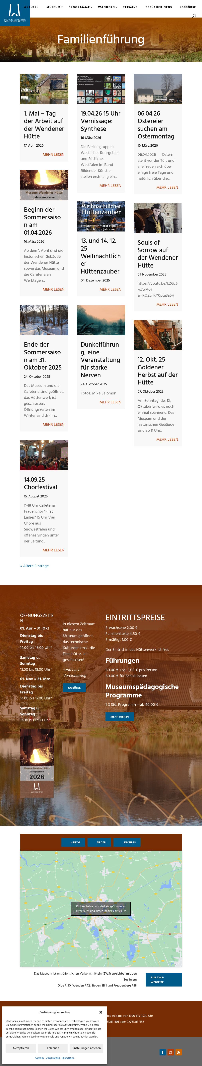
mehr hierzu (119, 717)
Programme (79, 7)
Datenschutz (53, 1058)
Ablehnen (52, 1048)
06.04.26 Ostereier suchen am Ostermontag (156, 125)
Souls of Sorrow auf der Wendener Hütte (158, 254)
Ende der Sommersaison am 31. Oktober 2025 (43, 356)
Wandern (106, 7)
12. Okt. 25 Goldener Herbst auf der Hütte (158, 371)
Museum (53, 7)
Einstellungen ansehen (86, 1048)
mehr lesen (53, 155)
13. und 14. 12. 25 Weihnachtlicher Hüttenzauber (101, 256)
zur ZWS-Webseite (157, 980)
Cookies (39, 1058)
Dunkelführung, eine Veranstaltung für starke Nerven (100, 360)
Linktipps (129, 842)
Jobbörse (188, 7)
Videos (75, 842)
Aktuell (31, 7)
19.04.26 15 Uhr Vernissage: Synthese (100, 121)
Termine (130, 7)
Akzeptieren (21, 1048)
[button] (101, 1012)
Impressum (68, 1058)
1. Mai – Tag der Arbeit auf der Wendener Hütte (44, 125)
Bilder (101, 842)
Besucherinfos (159, 7)
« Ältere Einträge (34, 566)
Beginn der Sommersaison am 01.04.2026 (42, 221)
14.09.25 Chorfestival (40, 484)
